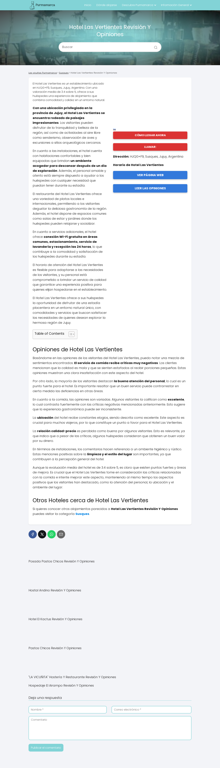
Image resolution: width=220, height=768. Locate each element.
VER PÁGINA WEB (150, 175)
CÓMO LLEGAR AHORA (150, 135)
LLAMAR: (150, 147)
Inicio (87, 5)
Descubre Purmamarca (137, 5)
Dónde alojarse (106, 5)
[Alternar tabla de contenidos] (70, 334)
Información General (175, 5)
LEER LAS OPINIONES (150, 188)
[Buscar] (154, 45)
